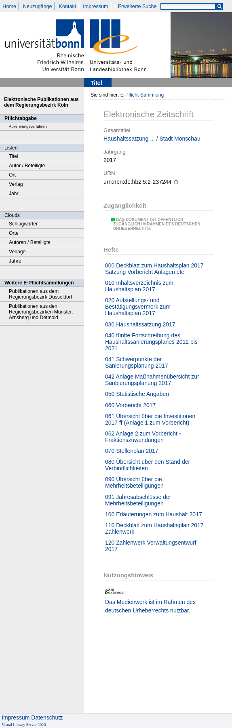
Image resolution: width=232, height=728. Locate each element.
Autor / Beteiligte (27, 165)
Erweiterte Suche (137, 6)
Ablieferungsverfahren (28, 126)
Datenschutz (47, 717)
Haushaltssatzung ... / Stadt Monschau (151, 138)
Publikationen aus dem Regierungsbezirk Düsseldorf (40, 294)
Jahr (14, 193)
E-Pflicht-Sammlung (142, 95)
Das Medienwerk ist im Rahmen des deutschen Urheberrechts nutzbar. (150, 606)
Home (9, 6)
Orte (14, 233)
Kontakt (67, 6)
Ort (12, 175)
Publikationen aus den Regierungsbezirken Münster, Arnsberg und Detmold (41, 311)
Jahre (15, 261)
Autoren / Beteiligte (30, 242)
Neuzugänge (37, 6)
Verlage (17, 252)
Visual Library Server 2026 (24, 724)
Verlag (16, 184)
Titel (13, 156)
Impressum (95, 6)
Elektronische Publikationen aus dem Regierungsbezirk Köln (41, 102)
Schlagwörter (23, 224)
